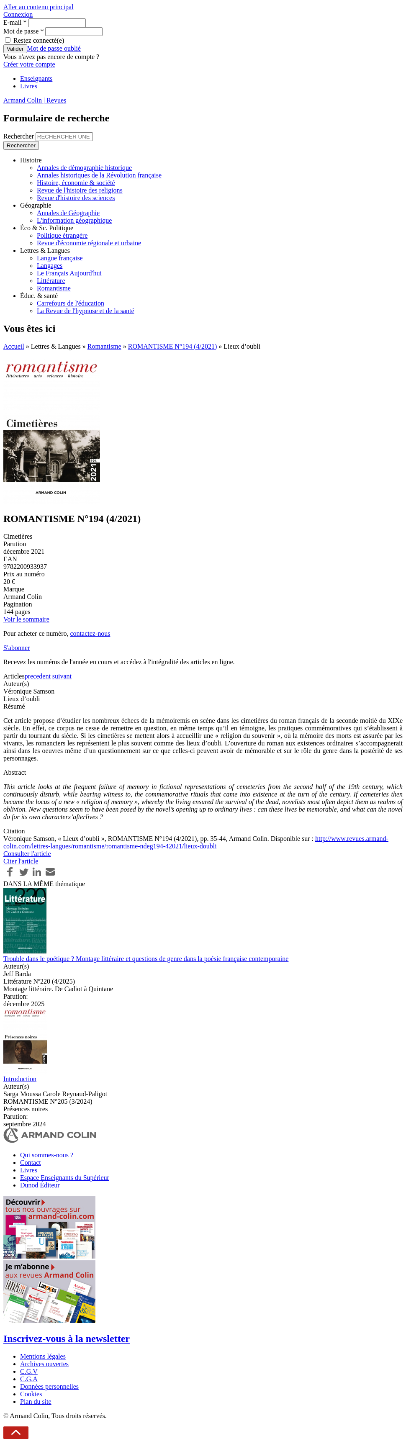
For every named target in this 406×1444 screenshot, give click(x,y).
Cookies (31, 1394)
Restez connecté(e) (38, 40)
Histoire (31, 160)
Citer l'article (20, 861)
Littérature (51, 280)
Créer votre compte (29, 64)
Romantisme (54, 288)
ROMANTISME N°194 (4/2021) (172, 346)
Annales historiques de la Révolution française (99, 175)
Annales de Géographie (68, 212)
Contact (30, 1162)
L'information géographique (74, 220)
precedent (38, 676)
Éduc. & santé (39, 295)
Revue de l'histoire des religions (80, 190)
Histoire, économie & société (76, 182)
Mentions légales (43, 1356)
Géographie (35, 205)
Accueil (13, 346)
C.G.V (29, 1371)
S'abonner (16, 647)
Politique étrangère (62, 235)
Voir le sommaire (26, 619)
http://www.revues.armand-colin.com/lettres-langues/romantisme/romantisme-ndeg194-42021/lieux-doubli (195, 842)
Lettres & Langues (45, 250)
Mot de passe (23, 31)
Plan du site (35, 1401)
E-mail (15, 22)
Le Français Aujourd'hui (69, 273)
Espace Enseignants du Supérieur (64, 1177)
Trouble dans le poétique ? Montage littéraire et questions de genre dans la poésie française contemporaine (145, 958)
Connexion (18, 14)
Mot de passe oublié (54, 48)
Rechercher (19, 136)
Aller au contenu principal (38, 6)
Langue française (60, 258)
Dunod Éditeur (40, 1185)
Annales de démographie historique (84, 167)
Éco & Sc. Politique (46, 227)
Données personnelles (49, 1386)
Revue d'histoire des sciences (76, 197)
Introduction (19, 1078)
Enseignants (36, 78)
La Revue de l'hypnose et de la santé (85, 310)
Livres (28, 86)
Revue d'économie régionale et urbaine (89, 243)
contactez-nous (90, 633)
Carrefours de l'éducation (70, 303)
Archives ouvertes (44, 1363)
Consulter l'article (27, 853)
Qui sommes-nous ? (46, 1155)
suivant (62, 676)
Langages (49, 265)
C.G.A (29, 1378)
